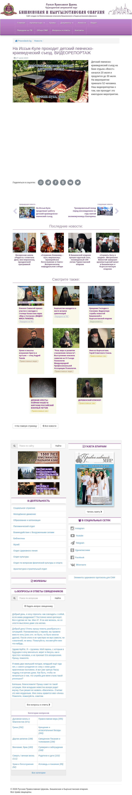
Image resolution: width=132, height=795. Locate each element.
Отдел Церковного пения (25, 550)
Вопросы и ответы (61, 30)
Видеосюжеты (96, 321)
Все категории (38, 773)
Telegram (77, 543)
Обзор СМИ (42, 30)
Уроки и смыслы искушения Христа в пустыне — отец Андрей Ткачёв (29, 354)
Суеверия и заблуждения (51, 748)
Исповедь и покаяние (51, 764)
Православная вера (51, 719)
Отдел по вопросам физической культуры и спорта (37, 563)
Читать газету (94, 512)
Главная (21, 23)
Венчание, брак (23, 747)
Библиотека (19, 538)
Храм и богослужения (23, 765)
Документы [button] (67, 23)
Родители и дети (49, 755)
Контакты (79, 30)
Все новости (49, 426)
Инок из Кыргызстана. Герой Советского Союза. (100, 351)
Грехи (18, 727)
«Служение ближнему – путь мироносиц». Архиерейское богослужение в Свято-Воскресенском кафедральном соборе (52, 261)
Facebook (77, 557)
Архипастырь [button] (37, 23)
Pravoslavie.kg (23, 41)
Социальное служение (24, 508)
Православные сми (98, 356)
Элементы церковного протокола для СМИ (94, 577)
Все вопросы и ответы (38, 705)
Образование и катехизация (26, 520)
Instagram (77, 528)
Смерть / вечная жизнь (24, 757)
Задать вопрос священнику (38, 606)
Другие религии (23, 739)
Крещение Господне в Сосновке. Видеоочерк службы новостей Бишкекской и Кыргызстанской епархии (100, 313)
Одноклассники (80, 550)
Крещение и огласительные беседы (50, 730)
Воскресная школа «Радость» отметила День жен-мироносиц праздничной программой (24, 259)
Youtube (77, 536)
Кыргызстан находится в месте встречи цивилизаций (65, 310)
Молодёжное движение (24, 514)
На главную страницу (26, 426)
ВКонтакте (78, 565)
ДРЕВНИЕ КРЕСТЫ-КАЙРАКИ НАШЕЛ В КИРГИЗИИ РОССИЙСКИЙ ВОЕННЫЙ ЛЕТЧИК (42, 404)
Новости (82, 23)
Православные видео (28, 361)
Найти (58, 446)
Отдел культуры (21, 557)
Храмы (52, 23)
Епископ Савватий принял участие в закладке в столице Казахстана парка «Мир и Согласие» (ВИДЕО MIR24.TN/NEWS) (30, 313)
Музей (16, 544)
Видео (94, 23)
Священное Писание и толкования (49, 740)
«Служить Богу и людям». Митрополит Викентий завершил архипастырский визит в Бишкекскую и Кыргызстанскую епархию (108, 262)
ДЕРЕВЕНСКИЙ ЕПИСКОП (89, 400)
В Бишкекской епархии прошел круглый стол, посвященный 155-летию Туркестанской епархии (80, 259)
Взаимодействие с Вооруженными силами (33, 532)
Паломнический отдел (24, 526)
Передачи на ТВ (24, 30)
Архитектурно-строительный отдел (30, 569)
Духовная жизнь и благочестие (21, 720)
